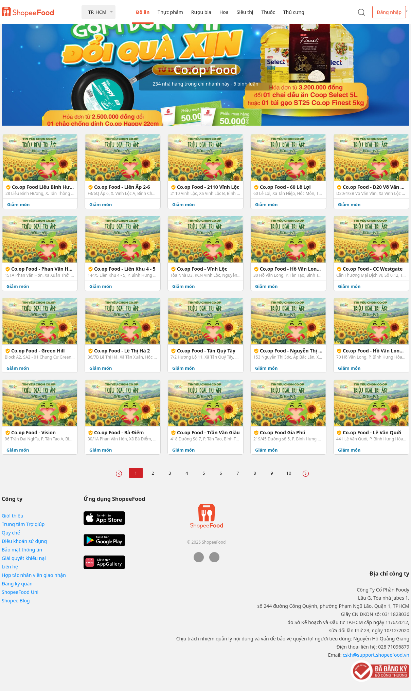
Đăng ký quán (17, 583)
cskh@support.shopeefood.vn (376, 655)
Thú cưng (293, 12)
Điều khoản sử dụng (24, 541)
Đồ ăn (142, 12)
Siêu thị (245, 12)
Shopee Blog (16, 600)
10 (288, 473)
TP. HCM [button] (97, 12)
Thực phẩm (170, 12)
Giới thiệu (12, 515)
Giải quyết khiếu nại (24, 558)
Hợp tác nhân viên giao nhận (34, 575)
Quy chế (11, 532)
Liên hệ (10, 566)
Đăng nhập (389, 12)
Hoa (224, 12)
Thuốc (268, 12)
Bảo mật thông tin (22, 549)
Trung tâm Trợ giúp (23, 524)
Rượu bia (201, 12)
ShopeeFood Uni (20, 592)
